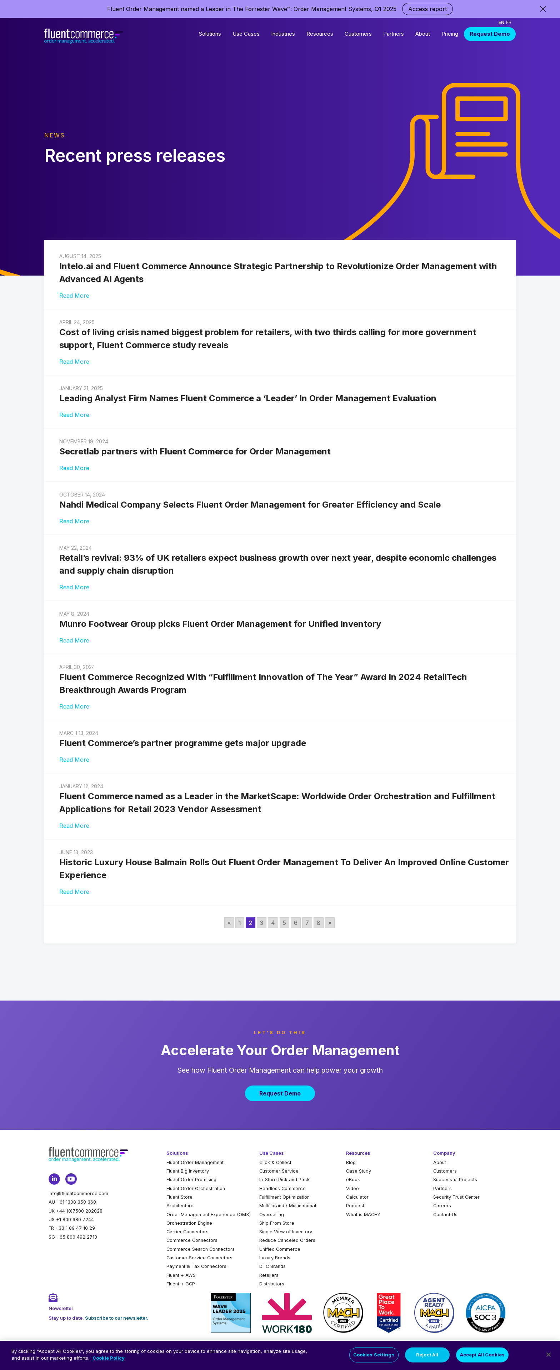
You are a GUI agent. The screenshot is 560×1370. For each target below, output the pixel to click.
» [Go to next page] (329, 922)
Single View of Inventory (285, 1231)
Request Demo (490, 33)
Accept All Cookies (482, 1355)
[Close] (548, 1355)
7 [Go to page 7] (307, 922)
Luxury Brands (274, 1257)
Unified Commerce (279, 1249)
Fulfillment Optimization (284, 1197)
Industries (283, 33)
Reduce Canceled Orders (287, 1240)
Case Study (358, 1171)
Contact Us (445, 1214)
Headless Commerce (282, 1188)
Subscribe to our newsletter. (116, 1318)
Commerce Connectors (192, 1240)
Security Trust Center (456, 1197)
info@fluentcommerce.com (78, 1193)
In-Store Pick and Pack (284, 1179)
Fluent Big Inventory (187, 1171)
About (422, 33)
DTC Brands (272, 1266)
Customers (358, 33)
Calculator (357, 1197)
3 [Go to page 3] (261, 922)
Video (352, 1188)
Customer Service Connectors (199, 1257)
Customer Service (279, 1171)
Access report (427, 8)
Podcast (355, 1205)
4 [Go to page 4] (273, 922)
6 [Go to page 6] (296, 922)
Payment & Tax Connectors (196, 1266)
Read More (74, 295)
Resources (319, 33)
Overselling (271, 1214)
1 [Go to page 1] (240, 922)
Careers (442, 1205)
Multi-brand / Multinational (287, 1205)
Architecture (180, 1205)
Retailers (269, 1275)
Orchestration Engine (189, 1223)
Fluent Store (179, 1197)
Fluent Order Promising (191, 1179)
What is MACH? (363, 1214)
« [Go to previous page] (229, 922)
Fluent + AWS (181, 1275)
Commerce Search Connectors (200, 1249)
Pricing (449, 33)
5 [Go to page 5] (284, 922)
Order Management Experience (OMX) (208, 1214)
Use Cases (246, 33)
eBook (353, 1179)
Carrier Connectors (187, 1231)
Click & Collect (275, 1162)
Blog (351, 1162)
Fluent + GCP (180, 1283)
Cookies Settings (374, 1355)
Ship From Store (276, 1223)
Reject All (427, 1355)
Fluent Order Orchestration (195, 1188)
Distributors (271, 1283)
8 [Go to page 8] (318, 922)
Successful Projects (455, 1179)
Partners (393, 33)
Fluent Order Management (195, 1162)
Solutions (210, 33)
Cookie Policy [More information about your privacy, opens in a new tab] (108, 1358)
